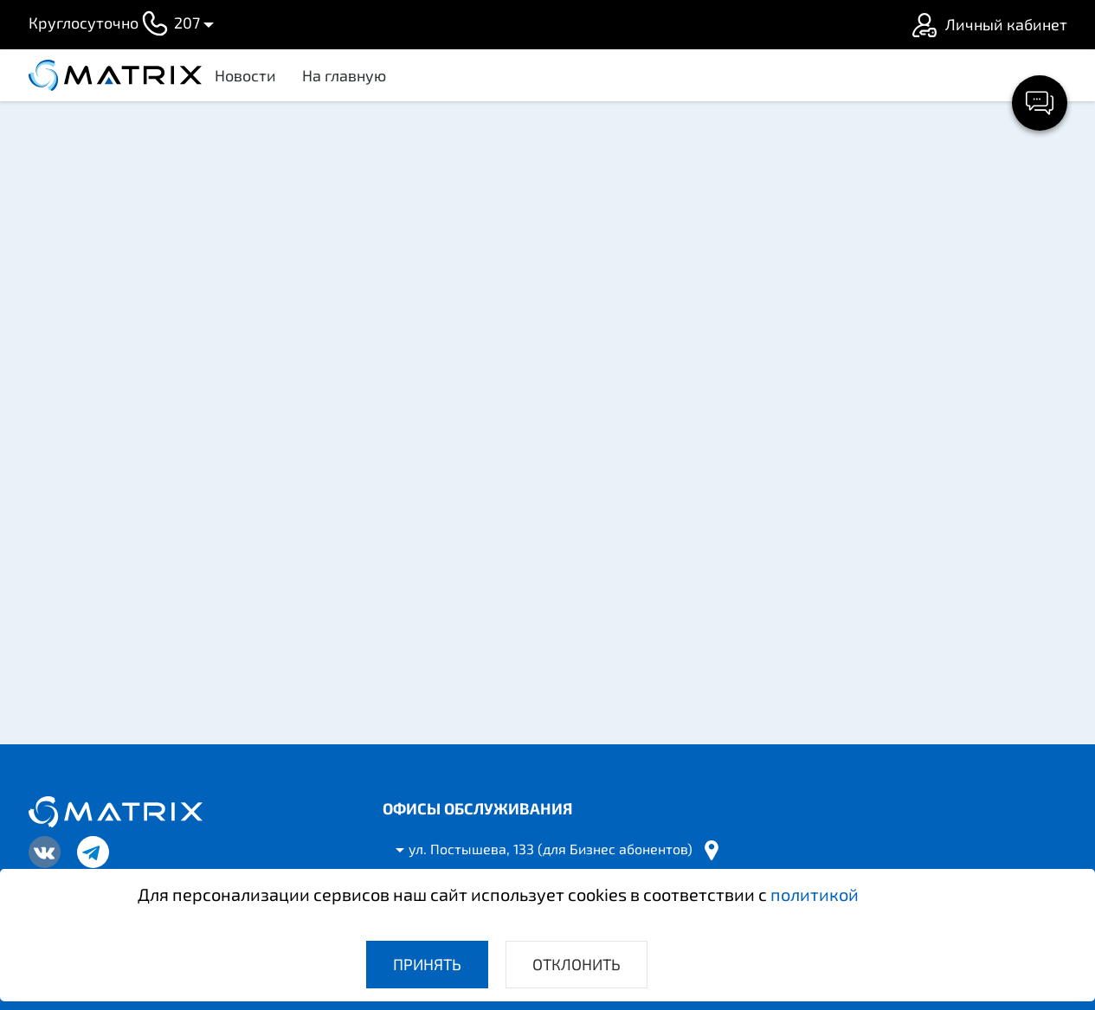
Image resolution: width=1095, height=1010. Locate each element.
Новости (245, 75)
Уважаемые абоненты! (846, 307)
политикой (814, 894)
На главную (344, 75)
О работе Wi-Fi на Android (856, 629)
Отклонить (576, 964)
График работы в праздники (868, 468)
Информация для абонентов (867, 226)
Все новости (902, 692)
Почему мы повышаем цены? (871, 387)
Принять (427, 964)
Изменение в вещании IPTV (864, 548)
